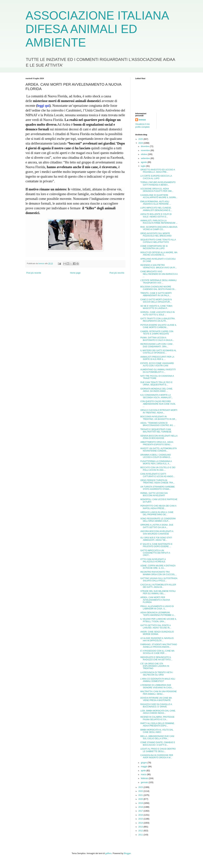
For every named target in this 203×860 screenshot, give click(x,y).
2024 (141, 143)
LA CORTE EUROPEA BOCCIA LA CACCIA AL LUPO (156, 177)
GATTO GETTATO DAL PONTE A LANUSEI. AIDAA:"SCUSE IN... (155, 626)
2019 (141, 803)
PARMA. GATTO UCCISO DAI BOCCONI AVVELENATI (154, 494)
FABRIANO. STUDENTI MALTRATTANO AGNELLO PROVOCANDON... (158, 645)
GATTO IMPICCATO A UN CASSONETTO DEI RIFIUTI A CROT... (155, 553)
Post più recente (33, 273)
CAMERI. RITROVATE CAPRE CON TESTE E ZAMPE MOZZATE (156, 332)
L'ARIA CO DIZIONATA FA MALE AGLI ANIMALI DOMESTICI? (157, 680)
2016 (141, 815)
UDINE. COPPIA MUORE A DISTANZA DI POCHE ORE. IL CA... (157, 567)
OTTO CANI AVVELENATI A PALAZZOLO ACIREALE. (153, 560)
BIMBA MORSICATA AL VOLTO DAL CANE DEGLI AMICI (156, 731)
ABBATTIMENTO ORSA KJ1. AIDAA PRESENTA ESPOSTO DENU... (156, 443)
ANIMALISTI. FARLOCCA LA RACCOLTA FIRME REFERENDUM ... (158, 221)
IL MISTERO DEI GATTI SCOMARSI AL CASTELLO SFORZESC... (158, 351)
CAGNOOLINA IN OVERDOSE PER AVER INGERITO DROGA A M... (156, 756)
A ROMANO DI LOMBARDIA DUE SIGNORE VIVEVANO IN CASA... (156, 686)
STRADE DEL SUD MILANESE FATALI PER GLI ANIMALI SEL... (158, 592)
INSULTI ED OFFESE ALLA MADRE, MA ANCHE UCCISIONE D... (158, 253)
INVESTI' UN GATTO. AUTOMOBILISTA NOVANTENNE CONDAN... (158, 449)
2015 (141, 819)
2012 (141, 830)
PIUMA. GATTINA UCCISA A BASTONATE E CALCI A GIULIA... (157, 338)
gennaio (145, 782)
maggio (144, 766)
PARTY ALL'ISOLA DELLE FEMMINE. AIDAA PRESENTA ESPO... (157, 724)
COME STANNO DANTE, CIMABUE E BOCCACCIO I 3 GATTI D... (157, 743)
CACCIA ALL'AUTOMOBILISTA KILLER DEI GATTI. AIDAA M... (158, 586)
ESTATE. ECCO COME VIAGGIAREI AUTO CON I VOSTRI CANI (157, 364)
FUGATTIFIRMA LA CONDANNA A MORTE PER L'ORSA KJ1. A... (156, 462)
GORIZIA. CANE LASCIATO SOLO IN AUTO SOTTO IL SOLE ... (157, 313)
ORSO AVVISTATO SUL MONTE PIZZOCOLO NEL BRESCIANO (156, 234)
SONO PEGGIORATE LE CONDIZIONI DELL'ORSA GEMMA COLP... (158, 519)
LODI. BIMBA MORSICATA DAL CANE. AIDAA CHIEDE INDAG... (158, 712)
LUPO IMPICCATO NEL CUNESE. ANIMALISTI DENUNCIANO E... (156, 209)
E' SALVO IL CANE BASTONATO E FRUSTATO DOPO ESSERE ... (156, 545)
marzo (144, 774)
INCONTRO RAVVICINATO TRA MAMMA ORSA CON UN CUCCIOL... (158, 573)
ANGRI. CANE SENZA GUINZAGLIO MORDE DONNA (157, 633)
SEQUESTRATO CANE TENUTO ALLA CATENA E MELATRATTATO (158, 240)
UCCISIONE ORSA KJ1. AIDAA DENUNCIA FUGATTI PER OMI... (156, 190)
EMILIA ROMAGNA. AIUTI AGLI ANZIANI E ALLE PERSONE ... (155, 202)
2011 (141, 835)
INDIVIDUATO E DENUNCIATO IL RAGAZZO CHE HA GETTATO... (156, 658)
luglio (143, 166)
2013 (141, 827)
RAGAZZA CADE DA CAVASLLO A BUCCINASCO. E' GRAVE (156, 705)
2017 (141, 811)
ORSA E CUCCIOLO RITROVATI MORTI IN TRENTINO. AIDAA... (158, 411)
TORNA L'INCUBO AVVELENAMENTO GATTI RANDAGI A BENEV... (157, 183)
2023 (141, 787)
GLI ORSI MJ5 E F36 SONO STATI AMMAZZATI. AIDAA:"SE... (156, 539)
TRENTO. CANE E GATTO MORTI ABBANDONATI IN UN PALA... (156, 294)
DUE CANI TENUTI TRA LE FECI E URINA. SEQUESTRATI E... (156, 383)
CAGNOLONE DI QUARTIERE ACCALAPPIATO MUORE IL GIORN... (158, 196)
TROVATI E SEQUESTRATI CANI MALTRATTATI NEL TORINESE (155, 430)
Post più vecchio (117, 273)
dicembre (145, 146)
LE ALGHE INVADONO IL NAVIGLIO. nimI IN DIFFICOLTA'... (157, 639)
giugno (144, 763)
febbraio (145, 778)
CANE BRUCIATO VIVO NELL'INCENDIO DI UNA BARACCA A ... (158, 274)
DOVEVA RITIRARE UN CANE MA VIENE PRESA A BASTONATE (156, 699)
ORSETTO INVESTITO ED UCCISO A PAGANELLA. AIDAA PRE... (157, 170)
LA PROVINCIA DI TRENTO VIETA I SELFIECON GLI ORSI (156, 673)
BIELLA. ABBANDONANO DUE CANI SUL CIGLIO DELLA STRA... (157, 737)
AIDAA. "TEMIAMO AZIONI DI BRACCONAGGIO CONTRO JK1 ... (157, 424)
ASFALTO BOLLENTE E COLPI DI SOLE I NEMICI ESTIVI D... (156, 215)
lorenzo (142, 120)
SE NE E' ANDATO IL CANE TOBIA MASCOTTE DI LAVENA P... (156, 307)
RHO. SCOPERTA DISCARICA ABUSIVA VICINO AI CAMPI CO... (158, 228)
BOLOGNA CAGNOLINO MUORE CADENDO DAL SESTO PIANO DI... (158, 288)
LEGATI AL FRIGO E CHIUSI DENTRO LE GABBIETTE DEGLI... (158, 750)
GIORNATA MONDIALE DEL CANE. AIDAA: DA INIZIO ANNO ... (156, 390)
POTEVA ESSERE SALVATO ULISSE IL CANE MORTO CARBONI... (158, 326)
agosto (144, 162)
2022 (141, 791)
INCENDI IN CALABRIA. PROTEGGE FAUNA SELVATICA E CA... (157, 718)
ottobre (144, 154)
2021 (141, 795)
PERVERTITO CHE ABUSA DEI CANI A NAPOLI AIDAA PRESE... (158, 507)
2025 (141, 139)
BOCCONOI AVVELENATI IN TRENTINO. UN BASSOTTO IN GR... (158, 417)
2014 (141, 823)
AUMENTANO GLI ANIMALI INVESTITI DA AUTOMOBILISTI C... (158, 370)
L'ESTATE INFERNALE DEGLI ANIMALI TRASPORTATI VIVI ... (158, 281)
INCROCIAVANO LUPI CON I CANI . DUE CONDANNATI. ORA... (156, 345)
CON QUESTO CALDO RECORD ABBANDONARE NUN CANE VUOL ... (158, 403)
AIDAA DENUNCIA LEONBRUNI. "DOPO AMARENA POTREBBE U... (157, 613)
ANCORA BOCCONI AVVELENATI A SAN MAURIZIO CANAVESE (156, 532)
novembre (145, 150)
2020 (141, 799)
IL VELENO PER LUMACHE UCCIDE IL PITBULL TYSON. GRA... (158, 620)
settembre (145, 158)
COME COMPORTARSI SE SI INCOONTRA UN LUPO (154, 247)
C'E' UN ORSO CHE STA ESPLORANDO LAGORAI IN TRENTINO (154, 666)
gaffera (108, 853)
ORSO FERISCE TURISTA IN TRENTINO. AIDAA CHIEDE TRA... (157, 481)
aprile (143, 770)
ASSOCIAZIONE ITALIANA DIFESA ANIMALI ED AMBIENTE (97, 29)
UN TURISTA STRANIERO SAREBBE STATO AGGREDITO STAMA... (157, 488)
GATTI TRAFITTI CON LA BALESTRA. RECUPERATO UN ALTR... (157, 319)
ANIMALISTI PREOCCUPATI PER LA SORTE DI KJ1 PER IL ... (157, 358)
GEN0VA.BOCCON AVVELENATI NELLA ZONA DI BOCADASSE (158, 437)
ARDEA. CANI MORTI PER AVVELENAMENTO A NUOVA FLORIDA (155, 599)
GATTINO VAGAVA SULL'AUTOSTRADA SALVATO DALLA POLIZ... (158, 579)
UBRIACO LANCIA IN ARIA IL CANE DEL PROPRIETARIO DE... (156, 513)
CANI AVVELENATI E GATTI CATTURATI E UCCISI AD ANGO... (157, 475)
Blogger (127, 853)
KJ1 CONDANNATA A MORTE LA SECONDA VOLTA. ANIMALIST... (156, 396)
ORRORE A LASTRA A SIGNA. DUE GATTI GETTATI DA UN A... (156, 526)
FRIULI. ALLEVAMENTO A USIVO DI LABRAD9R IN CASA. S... (157, 607)
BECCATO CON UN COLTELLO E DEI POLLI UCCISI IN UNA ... (157, 468)
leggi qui (43, 105)
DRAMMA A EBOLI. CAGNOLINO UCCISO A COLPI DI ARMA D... (156, 456)
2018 (141, 807)
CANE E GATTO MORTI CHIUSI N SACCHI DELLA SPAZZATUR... (156, 300)
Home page (75, 273)
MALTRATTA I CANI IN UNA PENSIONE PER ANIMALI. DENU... (158, 692)
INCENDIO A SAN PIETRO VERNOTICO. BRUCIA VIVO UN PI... (158, 266)
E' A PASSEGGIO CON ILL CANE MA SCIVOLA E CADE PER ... (157, 652)
